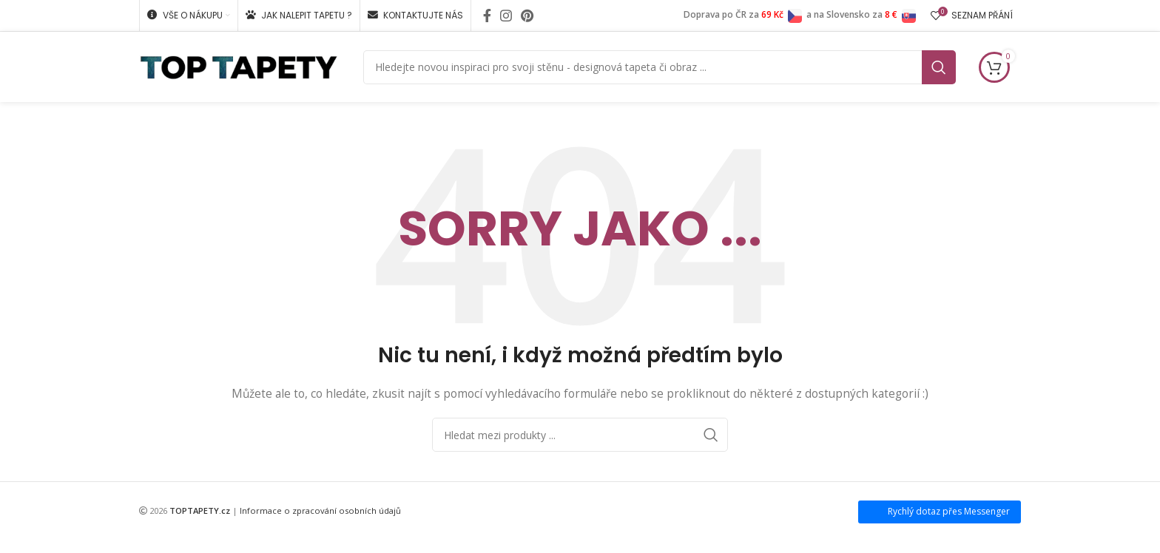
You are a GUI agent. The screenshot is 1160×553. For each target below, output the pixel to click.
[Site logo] (238, 65)
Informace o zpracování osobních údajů (320, 510)
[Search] (659, 67)
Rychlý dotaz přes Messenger (949, 511)
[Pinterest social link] (527, 15)
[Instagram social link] (506, 15)
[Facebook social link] (487, 15)
